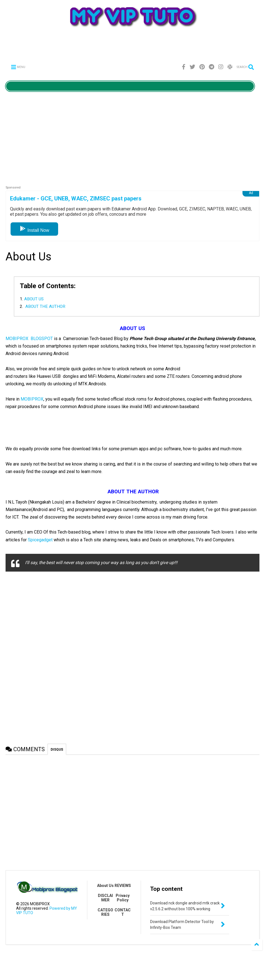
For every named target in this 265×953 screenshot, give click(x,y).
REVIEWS (123, 885)
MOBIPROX (32, 399)
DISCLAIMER (105, 897)
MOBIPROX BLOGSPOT (29, 338)
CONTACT (123, 912)
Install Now (34, 230)
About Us (105, 885)
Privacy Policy (123, 897)
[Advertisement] (132, 48)
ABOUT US (34, 298)
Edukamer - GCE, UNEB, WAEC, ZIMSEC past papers (76, 198)
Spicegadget (40, 539)
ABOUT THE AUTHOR (44, 306)
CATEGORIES (105, 912)
